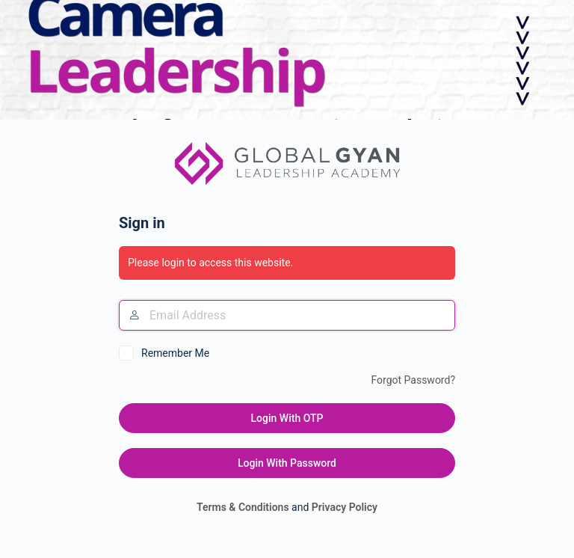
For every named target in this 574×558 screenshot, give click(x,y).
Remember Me (175, 353)
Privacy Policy (344, 507)
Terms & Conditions (243, 507)
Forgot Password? (413, 380)
